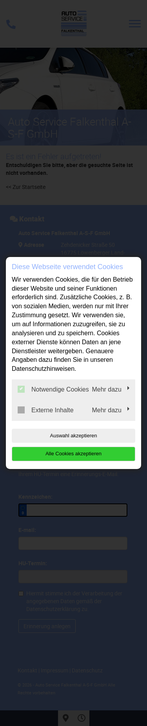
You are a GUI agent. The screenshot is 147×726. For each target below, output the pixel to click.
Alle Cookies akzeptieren (73, 453)
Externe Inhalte (46, 409)
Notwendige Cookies (53, 389)
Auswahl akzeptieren (73, 435)
